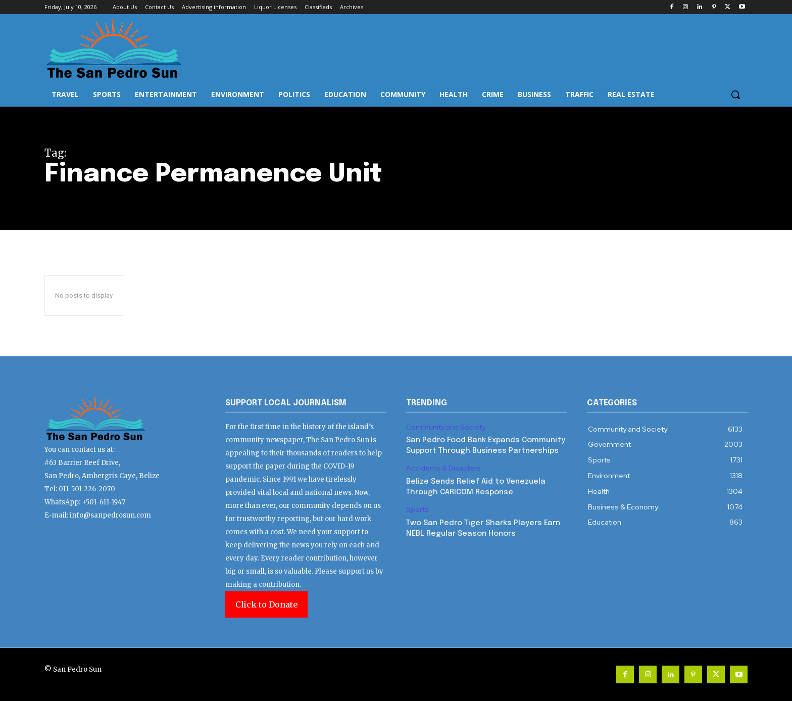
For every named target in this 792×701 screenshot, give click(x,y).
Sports (417, 509)
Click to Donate (266, 604)
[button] (735, 94)
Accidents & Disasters (443, 468)
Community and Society (445, 427)
